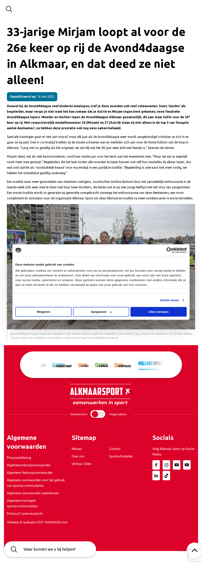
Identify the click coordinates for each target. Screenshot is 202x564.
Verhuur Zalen (82, 464)
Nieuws (77, 449)
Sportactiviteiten (121, 456)
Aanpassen (101, 311)
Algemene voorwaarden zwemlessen (33, 493)
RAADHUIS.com (56, 522)
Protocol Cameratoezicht (25, 513)
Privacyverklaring (19, 457)
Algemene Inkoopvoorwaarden (29, 465)
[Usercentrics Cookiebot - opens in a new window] (169, 250)
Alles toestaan (159, 311)
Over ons (78, 456)
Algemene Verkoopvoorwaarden (30, 472)
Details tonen (169, 300)
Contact (114, 449)
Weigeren (43, 311)
